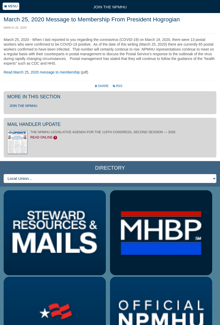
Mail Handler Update (34, 124)
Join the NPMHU (110, 7)
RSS (117, 86)
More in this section (33, 97)
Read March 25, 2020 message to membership (42, 72)
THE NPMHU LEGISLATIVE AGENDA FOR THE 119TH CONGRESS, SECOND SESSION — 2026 (110, 134)
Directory (110, 168)
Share (102, 86)
